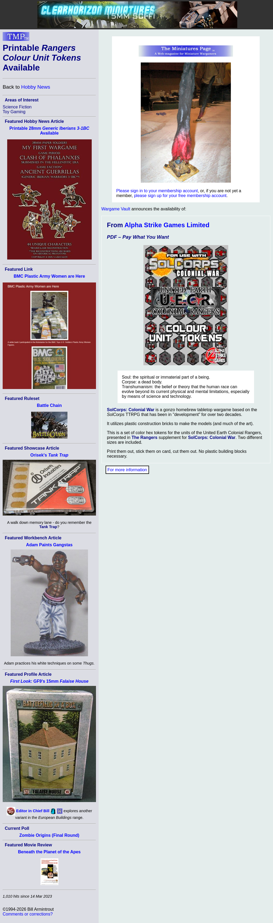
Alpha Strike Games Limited (167, 225)
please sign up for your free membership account (180, 195)
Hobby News (35, 87)
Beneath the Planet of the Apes (49, 852)
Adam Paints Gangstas (49, 545)
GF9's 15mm (49, 681)
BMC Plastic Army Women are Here (49, 276)
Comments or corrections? (28, 914)
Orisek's (49, 455)
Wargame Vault (115, 209)
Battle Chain (49, 405)
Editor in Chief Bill (33, 811)
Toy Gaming (14, 111)
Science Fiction (17, 107)
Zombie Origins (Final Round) (49, 835)
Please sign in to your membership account (157, 190)
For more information (127, 470)
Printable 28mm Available (49, 130)
